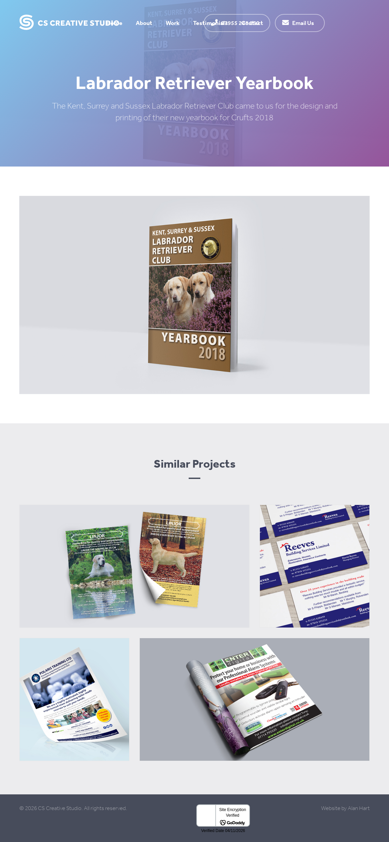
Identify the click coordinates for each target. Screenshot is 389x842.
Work (173, 23)
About (144, 23)
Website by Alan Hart (345, 808)
